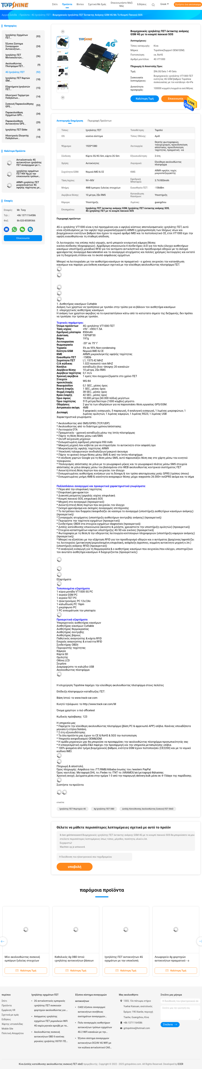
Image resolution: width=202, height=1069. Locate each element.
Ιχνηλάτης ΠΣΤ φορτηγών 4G (72, 809)
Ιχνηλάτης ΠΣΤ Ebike (22, 129)
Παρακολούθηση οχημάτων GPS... (22, 113)
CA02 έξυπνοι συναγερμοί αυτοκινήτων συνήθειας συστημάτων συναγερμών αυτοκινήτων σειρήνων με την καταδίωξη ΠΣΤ (94, 1012)
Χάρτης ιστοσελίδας (12, 1024)
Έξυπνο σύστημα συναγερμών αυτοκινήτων (91, 997)
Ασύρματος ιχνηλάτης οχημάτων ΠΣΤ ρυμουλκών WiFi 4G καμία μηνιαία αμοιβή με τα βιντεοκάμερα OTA (51, 1021)
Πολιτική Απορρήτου (13, 1033)
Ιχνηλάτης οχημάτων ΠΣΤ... (22, 36)
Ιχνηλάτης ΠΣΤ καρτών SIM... (22, 79)
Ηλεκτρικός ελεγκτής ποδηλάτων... (22, 137)
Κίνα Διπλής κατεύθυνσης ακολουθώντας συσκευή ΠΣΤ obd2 (51, 1064)
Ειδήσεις (6, 1019)
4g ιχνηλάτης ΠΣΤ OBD (104, 809)
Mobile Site (7, 1028)
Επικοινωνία (22, 238)
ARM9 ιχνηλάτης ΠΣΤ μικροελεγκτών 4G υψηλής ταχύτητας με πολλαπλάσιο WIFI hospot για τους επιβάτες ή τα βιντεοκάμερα (28, 185)
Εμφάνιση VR (8, 1010)
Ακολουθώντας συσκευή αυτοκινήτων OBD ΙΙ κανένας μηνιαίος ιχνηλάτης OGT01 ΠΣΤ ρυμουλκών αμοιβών (50, 1037)
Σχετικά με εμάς (10, 1014)
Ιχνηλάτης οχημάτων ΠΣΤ (45, 994)
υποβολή (74, 867)
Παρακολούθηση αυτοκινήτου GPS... (22, 122)
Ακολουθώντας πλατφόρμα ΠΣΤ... (22, 64)
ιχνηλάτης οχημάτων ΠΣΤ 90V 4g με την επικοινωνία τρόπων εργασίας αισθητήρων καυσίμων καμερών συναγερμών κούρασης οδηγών (28, 174)
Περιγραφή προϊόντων (100, 120)
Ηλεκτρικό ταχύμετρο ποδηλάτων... (22, 96)
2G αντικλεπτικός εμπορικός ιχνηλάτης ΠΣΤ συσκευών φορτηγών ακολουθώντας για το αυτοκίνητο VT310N (51, 1006)
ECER (180, 1064)
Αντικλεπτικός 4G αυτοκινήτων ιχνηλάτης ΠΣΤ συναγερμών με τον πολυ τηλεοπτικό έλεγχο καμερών (29, 162)
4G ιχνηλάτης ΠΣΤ (22, 72)
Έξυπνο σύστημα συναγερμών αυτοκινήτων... (22, 46)
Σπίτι (4, 1001)
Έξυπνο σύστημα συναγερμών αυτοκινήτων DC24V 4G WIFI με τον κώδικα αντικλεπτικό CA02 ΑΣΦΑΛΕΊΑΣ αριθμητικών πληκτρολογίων (94, 1043)
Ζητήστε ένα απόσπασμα (188, 4)
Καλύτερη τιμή (145, 98)
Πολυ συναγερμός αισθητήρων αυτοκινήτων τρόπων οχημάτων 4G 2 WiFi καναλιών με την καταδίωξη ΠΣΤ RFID (95, 1027)
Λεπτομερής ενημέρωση (70, 120)
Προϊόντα (7, 1005)
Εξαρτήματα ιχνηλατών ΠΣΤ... (22, 88)
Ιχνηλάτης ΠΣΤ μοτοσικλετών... (22, 56)
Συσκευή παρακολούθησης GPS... (22, 105)
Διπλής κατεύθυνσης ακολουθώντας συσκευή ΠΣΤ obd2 (147, 809)
